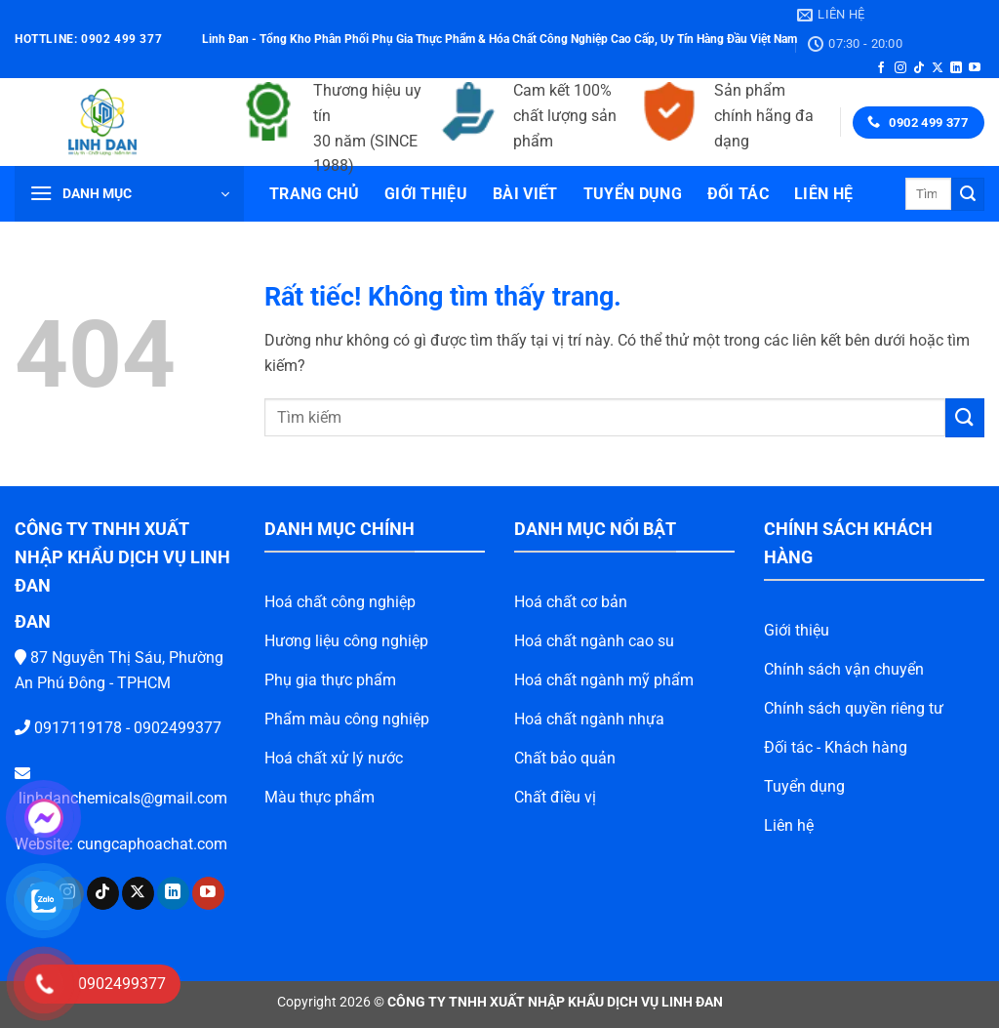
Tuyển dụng (632, 194)
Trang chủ (314, 194)
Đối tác (738, 194)
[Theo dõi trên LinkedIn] (956, 68)
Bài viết (525, 194)
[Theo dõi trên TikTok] (919, 68)
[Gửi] (967, 194)
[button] (129, 194)
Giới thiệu (425, 194)
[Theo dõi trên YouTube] (974, 68)
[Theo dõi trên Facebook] (881, 68)
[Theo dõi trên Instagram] (900, 68)
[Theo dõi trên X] (937, 68)
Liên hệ (823, 194)
